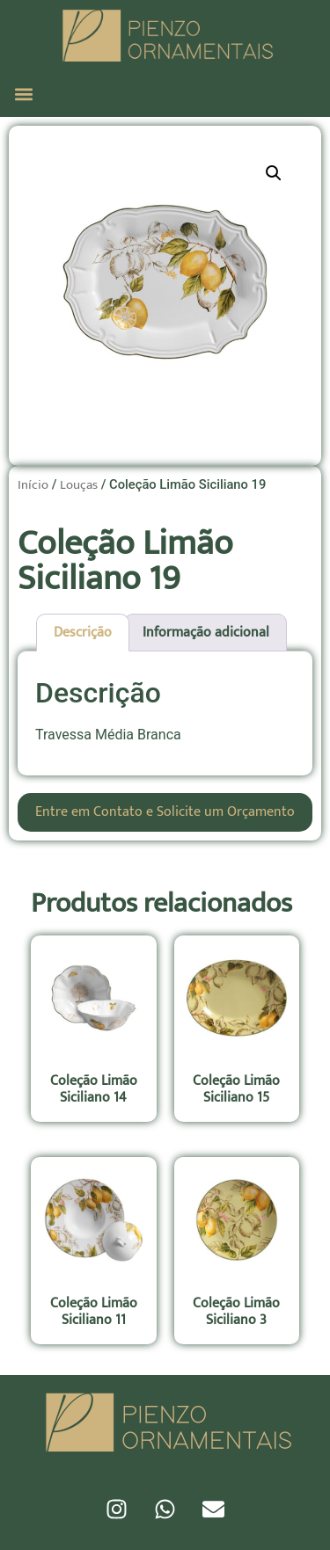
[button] (23, 93)
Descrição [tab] (83, 632)
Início (33, 485)
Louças (79, 485)
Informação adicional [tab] (206, 632)
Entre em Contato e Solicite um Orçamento (165, 812)
